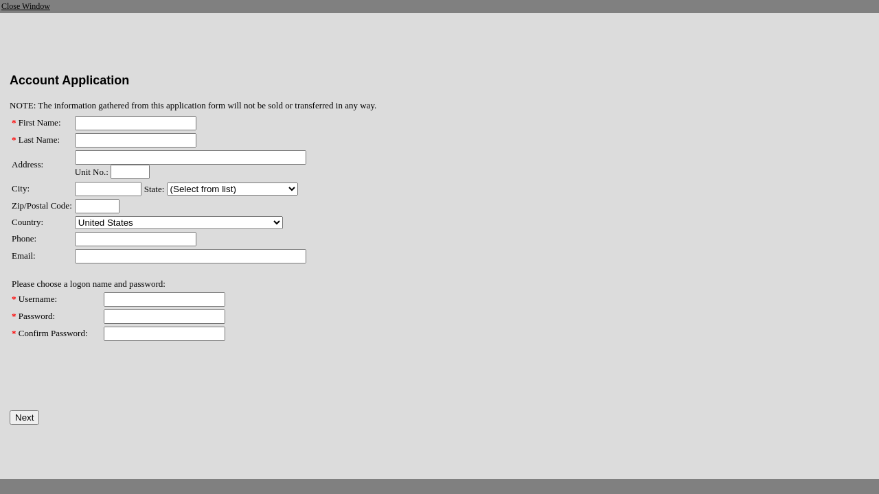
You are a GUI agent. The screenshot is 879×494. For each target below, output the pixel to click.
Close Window (25, 6)
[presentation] (114, 383)
